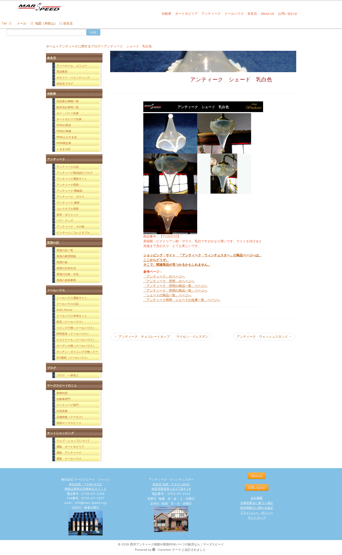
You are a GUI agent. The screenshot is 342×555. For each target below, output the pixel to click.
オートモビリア (186, 13)
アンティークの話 (67, 167)
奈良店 (252, 13)
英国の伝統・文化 (67, 274)
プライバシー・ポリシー (256, 513)
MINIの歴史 (63, 125)
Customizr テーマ (169, 550)
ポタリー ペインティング (73, 77)
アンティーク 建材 (68, 202)
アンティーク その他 (70, 226)
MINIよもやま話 (66, 137)
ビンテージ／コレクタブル (73, 232)
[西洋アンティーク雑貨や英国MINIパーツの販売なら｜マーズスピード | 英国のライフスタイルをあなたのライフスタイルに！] (39, 8)
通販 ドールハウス (68, 458)
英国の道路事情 (66, 280)
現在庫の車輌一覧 (67, 101)
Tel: (5, 23)
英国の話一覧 (64, 250)
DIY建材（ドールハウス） (72, 357)
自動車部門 (63, 399)
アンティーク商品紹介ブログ (74, 173)
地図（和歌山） (46, 23)
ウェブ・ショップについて (73, 441)
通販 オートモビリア (70, 446)
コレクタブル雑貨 (67, 208)
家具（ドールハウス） (70, 322)
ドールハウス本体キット (71, 316)
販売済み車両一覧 (67, 107)
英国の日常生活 (66, 268)
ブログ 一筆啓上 (67, 375)
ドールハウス (234, 13)
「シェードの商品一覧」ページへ (167, 295)
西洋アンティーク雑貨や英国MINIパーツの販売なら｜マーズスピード (177, 544)
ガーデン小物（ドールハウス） (75, 346)
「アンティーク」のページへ (164, 276)
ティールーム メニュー (71, 65)
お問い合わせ (287, 13)
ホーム (51, 46)
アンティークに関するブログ (80, 46)
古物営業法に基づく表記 (256, 503)
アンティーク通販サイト (71, 179)
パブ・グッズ (64, 220)
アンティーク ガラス (70, 197)
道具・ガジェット (67, 214)
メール (21, 23)
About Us (267, 13)
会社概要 (257, 498)
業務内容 (62, 393)
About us (257, 475)
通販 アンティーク (68, 452)
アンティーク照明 (67, 185)
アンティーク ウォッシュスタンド (264, 336)
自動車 (166, 13)
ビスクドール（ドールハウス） (75, 340)
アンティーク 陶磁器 (69, 191)
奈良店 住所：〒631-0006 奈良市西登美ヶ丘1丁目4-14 (171, 486)
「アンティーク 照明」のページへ (169, 281)
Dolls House (64, 310)
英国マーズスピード (68, 423)
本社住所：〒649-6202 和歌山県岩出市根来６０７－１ (86, 486)
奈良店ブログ (64, 83)
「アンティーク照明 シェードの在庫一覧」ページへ (181, 300)
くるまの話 (63, 149)
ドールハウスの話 (67, 304)
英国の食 (62, 262)
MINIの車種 (63, 131)
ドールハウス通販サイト (71, 298)
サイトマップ (257, 518)
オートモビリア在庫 (68, 119)
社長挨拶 (62, 411)
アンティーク (211, 13)
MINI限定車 (63, 143)
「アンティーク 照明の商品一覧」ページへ (175, 285)
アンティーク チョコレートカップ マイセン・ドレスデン (161, 336)
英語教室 (62, 71)
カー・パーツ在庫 (67, 113)
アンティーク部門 (67, 405)
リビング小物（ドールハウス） (75, 328)
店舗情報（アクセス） (70, 417)
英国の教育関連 (66, 256)
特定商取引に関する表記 (256, 508)
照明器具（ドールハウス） (73, 334)
